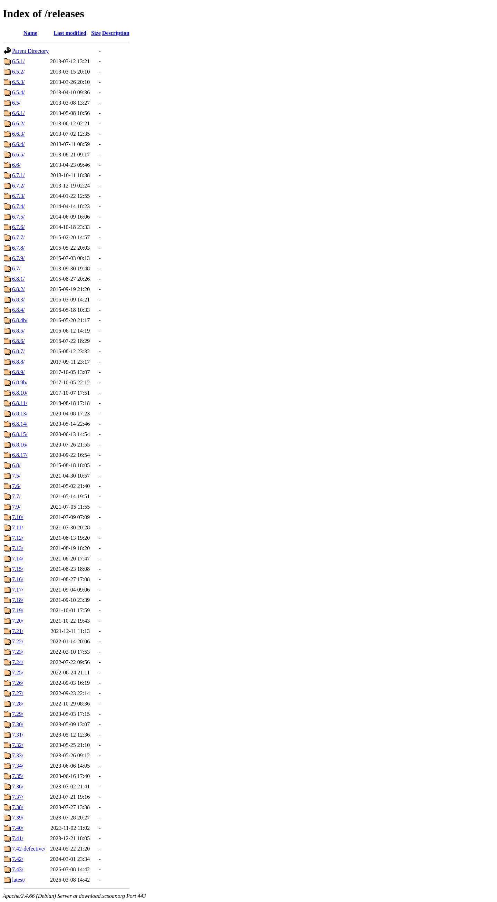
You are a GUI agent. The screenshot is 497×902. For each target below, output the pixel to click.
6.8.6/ (18, 341)
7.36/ (17, 786)
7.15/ (17, 569)
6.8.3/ (18, 300)
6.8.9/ (18, 372)
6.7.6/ (18, 227)
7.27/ (17, 693)
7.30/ (17, 724)
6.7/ (16, 268)
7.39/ (17, 818)
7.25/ (17, 672)
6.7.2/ (18, 186)
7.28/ (17, 704)
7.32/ (17, 745)
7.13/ (17, 548)
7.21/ (17, 631)
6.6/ (16, 165)
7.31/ (17, 735)
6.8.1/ (18, 279)
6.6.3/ (18, 134)
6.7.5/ (18, 217)
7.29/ (17, 714)
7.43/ (17, 869)
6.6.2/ (18, 123)
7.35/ (17, 776)
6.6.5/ (18, 154)
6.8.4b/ (19, 320)
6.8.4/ (18, 310)
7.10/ (17, 517)
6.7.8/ (18, 248)
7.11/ (17, 527)
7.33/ (17, 755)
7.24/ (17, 662)
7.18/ (17, 600)
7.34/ (17, 766)
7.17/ (17, 590)
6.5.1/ (18, 61)
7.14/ (17, 559)
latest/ (18, 880)
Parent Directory (30, 51)
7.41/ (17, 838)
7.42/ (17, 859)
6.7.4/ (18, 206)
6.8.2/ (18, 289)
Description (115, 33)
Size (96, 33)
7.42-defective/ (28, 849)
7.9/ (16, 507)
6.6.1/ (18, 113)
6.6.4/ (18, 144)
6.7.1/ (18, 175)
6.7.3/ (18, 196)
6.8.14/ (19, 424)
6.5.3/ (18, 82)
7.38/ (17, 807)
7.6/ (16, 486)
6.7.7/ (18, 237)
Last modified (69, 33)
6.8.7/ (18, 351)
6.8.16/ (19, 445)
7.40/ (17, 828)
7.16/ (17, 579)
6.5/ (16, 103)
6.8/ (16, 465)
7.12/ (17, 538)
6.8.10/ (19, 393)
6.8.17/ (19, 455)
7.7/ (16, 496)
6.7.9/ (18, 258)
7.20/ (17, 621)
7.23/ (17, 652)
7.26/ (17, 683)
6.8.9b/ (19, 382)
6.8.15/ (19, 434)
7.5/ (16, 476)
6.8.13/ (19, 413)
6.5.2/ (18, 72)
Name (30, 33)
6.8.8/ (18, 362)
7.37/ (17, 797)
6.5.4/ (18, 92)
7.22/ (17, 641)
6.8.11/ (19, 403)
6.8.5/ (18, 331)
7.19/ (17, 610)
